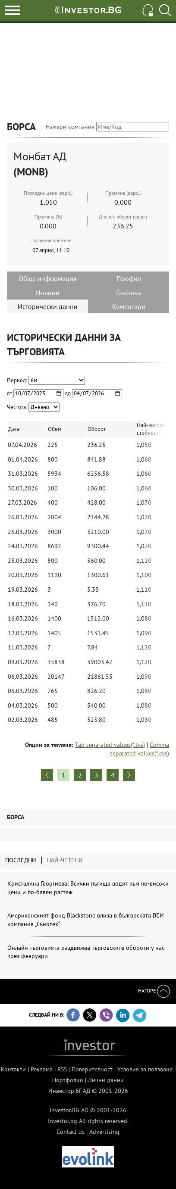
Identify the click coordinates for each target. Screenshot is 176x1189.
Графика (128, 292)
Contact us (71, 1132)
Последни (20, 860)
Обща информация (48, 278)
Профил (128, 278)
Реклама (42, 1069)
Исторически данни (48, 306)
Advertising (104, 1132)
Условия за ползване (145, 1069)
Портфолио (67, 1080)
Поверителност (92, 1069)
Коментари (128, 306)
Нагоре (154, 990)
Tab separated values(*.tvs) (110, 745)
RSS (62, 1069)
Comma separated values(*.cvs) (139, 749)
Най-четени (65, 860)
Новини (48, 292)
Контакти (13, 1069)
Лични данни (106, 1080)
